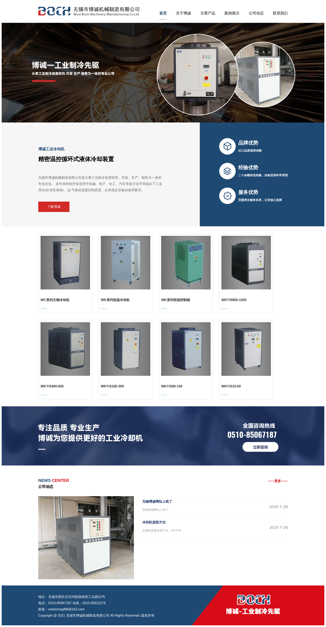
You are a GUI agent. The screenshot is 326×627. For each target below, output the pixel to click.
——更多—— (278, 481)
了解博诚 (54, 206)
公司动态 (256, 13)
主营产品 (207, 13)
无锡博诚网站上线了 (157, 501)
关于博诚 (183, 13)
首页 (163, 13)
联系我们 (280, 13)
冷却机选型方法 (153, 522)
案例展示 (231, 13)
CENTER (53, 480)
